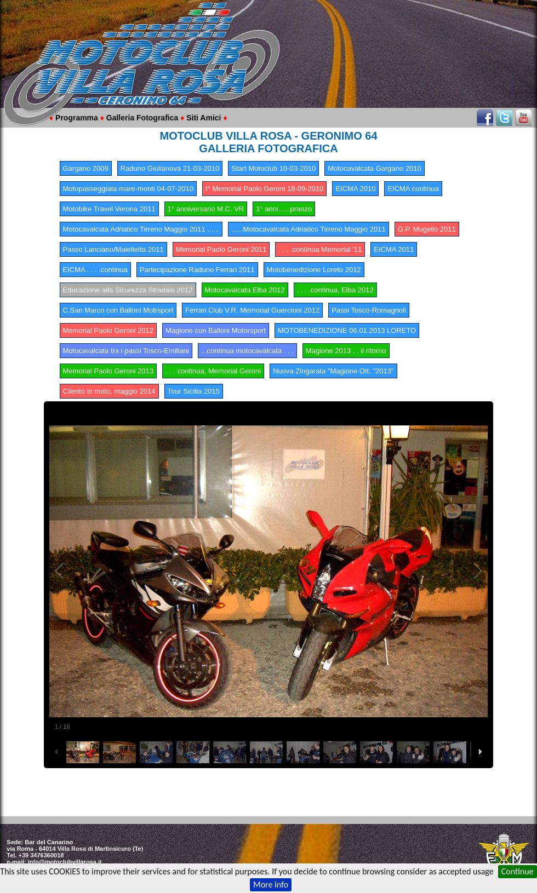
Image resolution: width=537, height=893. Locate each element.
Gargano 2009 (85, 168)
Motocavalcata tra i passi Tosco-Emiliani (126, 351)
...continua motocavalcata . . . (247, 351)
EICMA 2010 (355, 189)
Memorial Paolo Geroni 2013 (108, 371)
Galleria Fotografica (142, 117)
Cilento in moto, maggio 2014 (109, 391)
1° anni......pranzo (284, 209)
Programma (76, 117)
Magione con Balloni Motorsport (215, 330)
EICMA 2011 (394, 249)
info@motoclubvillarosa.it (65, 862)
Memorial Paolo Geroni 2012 (108, 330)
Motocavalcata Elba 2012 (245, 290)
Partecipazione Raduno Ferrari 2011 (197, 270)
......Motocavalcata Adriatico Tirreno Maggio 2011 (308, 229)
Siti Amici (203, 117)
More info (270, 884)
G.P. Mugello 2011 (427, 229)
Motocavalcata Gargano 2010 (374, 168)
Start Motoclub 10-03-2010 (273, 168)
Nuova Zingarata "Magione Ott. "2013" (333, 371)
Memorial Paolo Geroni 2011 (221, 249)
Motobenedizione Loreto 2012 (314, 270)
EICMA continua (412, 189)
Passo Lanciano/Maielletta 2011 (113, 249)
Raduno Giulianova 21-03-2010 (170, 168)
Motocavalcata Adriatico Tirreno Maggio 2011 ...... (141, 229)
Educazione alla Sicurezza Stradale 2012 (128, 290)
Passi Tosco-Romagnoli (369, 310)
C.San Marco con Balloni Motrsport (118, 310)
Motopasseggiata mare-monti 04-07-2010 (128, 189)
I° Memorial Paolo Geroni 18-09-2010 (264, 189)
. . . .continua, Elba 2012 (335, 290)
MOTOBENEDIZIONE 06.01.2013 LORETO (347, 330)
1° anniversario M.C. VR (206, 209)
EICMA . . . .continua (95, 270)
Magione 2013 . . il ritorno (346, 351)
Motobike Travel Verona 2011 (109, 209)
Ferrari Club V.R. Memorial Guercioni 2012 (252, 310)
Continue (517, 871)
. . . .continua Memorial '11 (320, 249)
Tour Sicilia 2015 (194, 391)
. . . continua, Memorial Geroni (213, 371)
